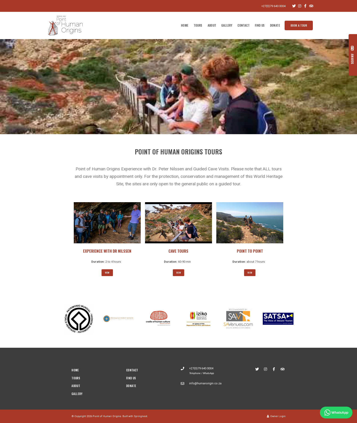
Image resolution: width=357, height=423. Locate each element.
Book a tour (299, 25)
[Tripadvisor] (311, 6)
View (107, 272)
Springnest (140, 416)
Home (185, 25)
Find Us (260, 25)
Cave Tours (178, 251)
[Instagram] (299, 6)
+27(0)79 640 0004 (273, 6)
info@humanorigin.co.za (205, 383)
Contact (243, 25)
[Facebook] (305, 6)
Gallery (226, 25)
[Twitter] (294, 6)
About (212, 25)
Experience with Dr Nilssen (107, 251)
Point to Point (250, 251)
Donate (275, 25)
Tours (198, 25)
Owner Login (276, 416)
